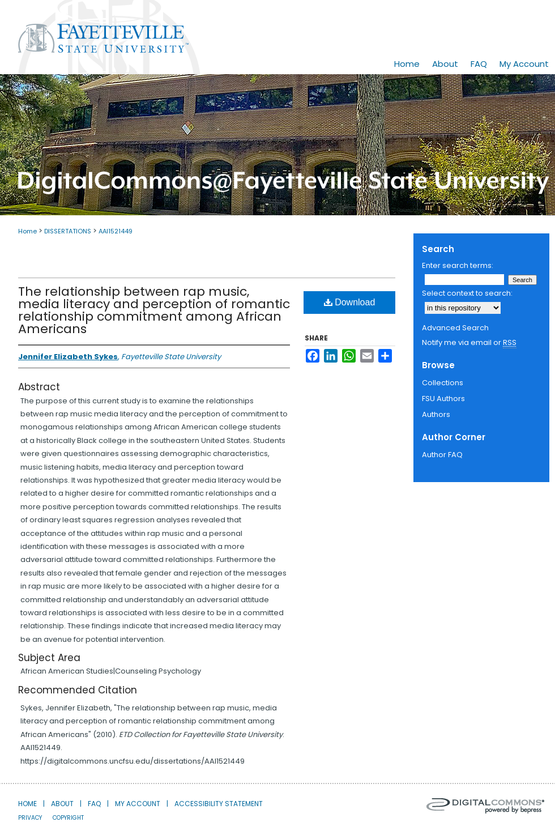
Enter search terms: (457, 265)
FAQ (94, 803)
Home (27, 231)
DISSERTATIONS (67, 231)
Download (349, 302)
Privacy (30, 818)
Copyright (68, 818)
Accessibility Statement (218, 803)
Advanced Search (455, 327)
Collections (442, 382)
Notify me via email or (469, 342)
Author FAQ (442, 454)
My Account (137, 803)
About (62, 803)
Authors (436, 414)
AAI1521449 (116, 231)
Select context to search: (467, 293)
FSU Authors (443, 398)
